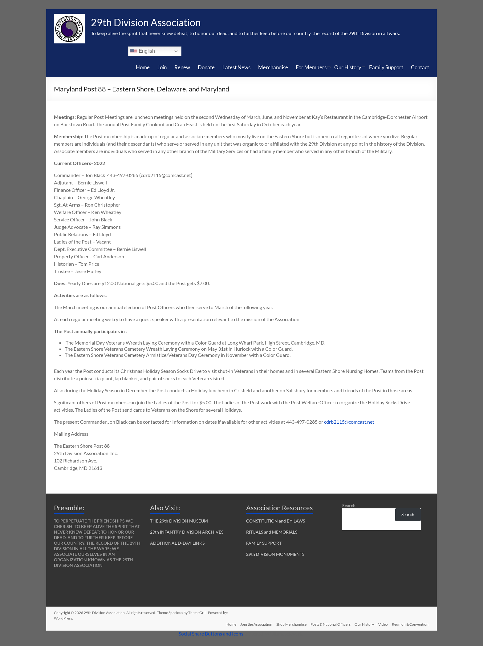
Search (348, 505)
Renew (182, 67)
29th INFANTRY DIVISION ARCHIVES (186, 532)
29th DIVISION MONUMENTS (275, 554)
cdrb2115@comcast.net (349, 422)
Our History (347, 67)
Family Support (386, 67)
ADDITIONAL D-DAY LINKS (177, 543)
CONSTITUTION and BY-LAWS (275, 520)
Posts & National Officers (329, 623)
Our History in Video (371, 623)
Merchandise (273, 67)
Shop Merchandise (289, 623)
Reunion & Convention (410, 623)
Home (143, 67)
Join (162, 67)
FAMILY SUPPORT (264, 543)
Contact (420, 67)
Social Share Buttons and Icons (211, 633)
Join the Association (253, 623)
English (142, 51)
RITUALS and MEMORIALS (271, 532)
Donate (206, 67)
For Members (311, 67)
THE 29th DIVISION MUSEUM (179, 520)
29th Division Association (152, 22)
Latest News (236, 67)
